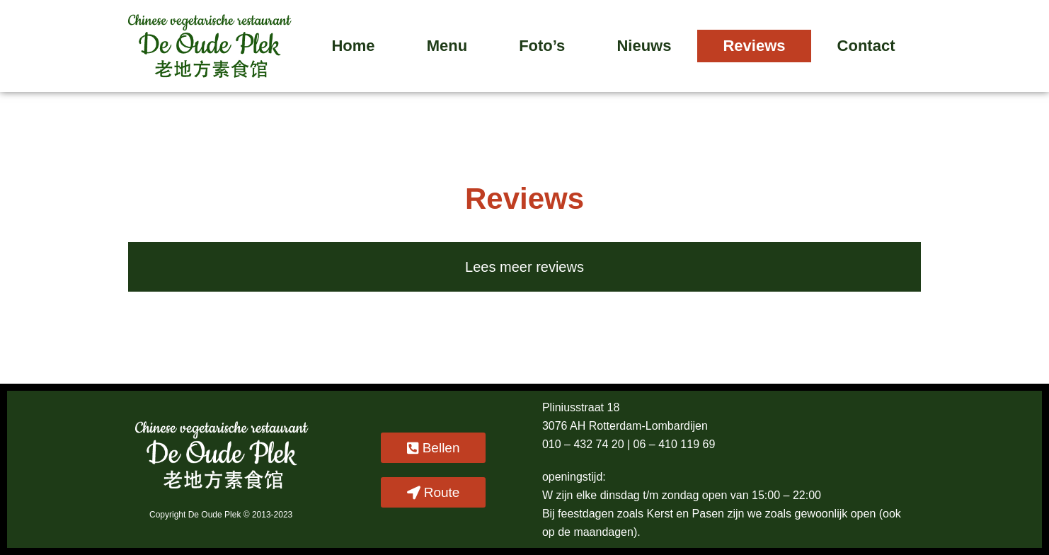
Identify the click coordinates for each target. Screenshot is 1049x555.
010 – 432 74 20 (584, 444)
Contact (866, 46)
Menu (447, 46)
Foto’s (542, 46)
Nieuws (644, 46)
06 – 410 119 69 (675, 444)
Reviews (754, 46)
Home (352, 46)
